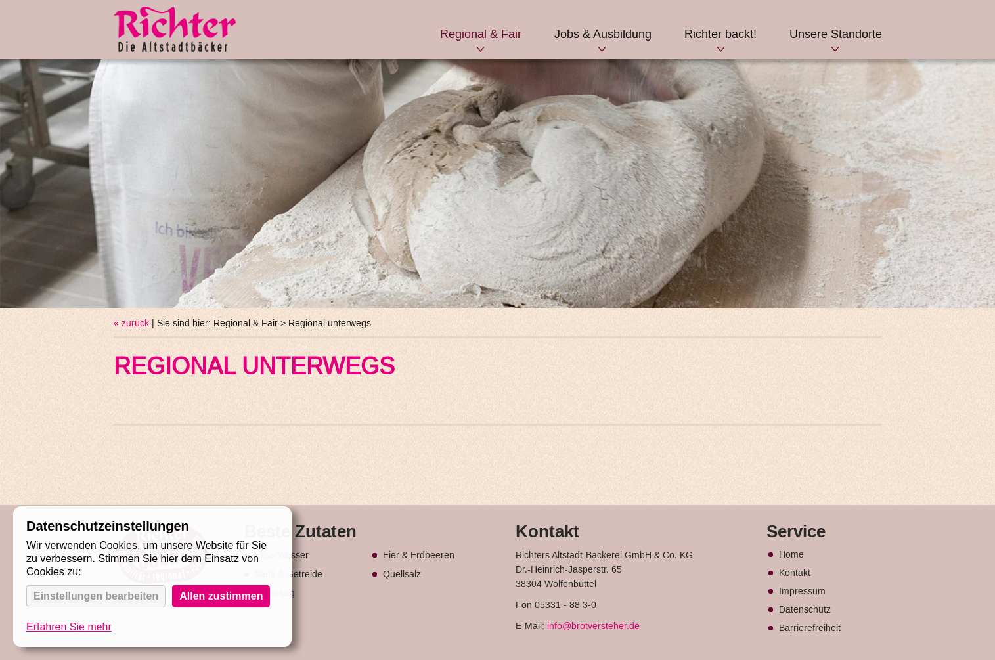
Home (791, 555)
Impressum (802, 592)
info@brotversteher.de (593, 626)
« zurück (131, 324)
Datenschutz (805, 610)
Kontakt (794, 573)
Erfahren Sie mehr (69, 626)
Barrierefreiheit (810, 628)
